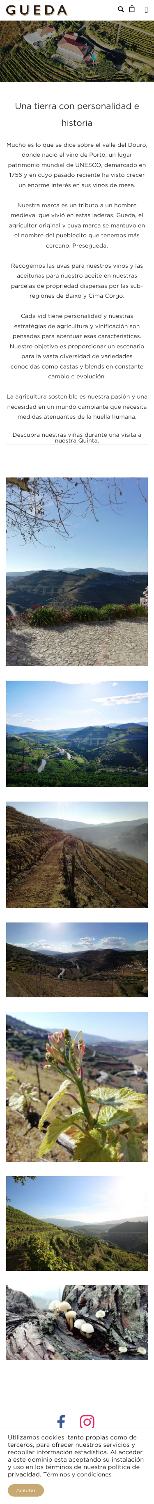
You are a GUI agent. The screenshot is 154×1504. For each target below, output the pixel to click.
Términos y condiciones (77, 1475)
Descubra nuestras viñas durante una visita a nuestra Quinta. (76, 438)
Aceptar (26, 1490)
